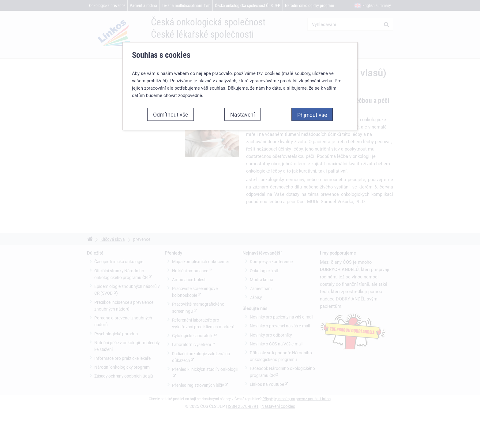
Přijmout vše (312, 114)
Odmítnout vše (170, 114)
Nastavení (242, 114)
